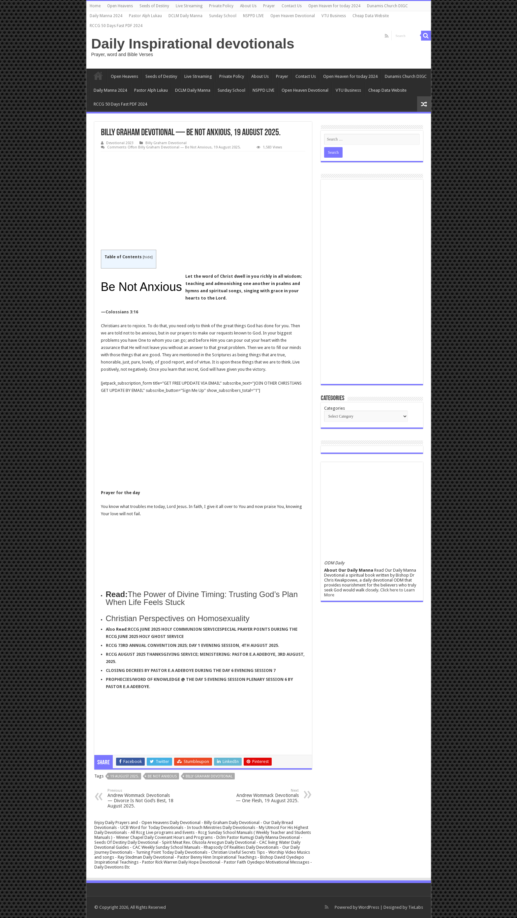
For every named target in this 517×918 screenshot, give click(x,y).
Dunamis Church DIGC (387, 6)
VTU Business (333, 16)
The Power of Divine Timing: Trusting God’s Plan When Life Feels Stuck (202, 598)
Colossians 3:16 (122, 311)
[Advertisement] (203, 201)
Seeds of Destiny (154, 6)
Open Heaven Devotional (292, 16)
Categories (334, 408)
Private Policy (221, 6)
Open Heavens (120, 6)
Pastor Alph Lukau (145, 16)
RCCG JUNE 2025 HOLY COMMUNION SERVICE (174, 629)
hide (147, 257)
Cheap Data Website (370, 16)
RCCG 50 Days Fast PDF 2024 (116, 25)
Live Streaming (189, 6)
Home (95, 6)
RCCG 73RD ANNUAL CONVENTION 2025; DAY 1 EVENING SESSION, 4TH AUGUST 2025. (192, 645)
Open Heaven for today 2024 (334, 6)
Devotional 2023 (120, 143)
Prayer (269, 6)
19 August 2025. (124, 776)
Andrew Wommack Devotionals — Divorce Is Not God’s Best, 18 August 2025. (141, 798)
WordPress (368, 907)
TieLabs (415, 907)
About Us (248, 6)
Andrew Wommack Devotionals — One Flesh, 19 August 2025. (265, 795)
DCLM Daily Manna (185, 16)
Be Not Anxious (162, 776)
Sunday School (222, 16)
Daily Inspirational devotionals (192, 43)
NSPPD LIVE (253, 16)
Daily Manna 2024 (106, 16)
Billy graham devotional (209, 776)
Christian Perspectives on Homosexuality (178, 618)
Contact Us (292, 6)
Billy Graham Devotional (166, 143)
